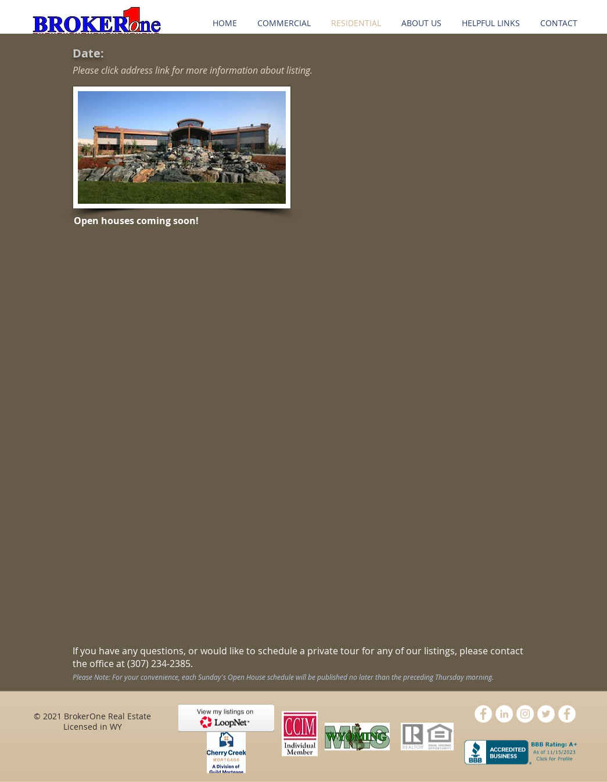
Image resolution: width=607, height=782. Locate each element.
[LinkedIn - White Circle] (504, 714)
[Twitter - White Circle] (546, 714)
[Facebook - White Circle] (483, 714)
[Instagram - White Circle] (525, 714)
